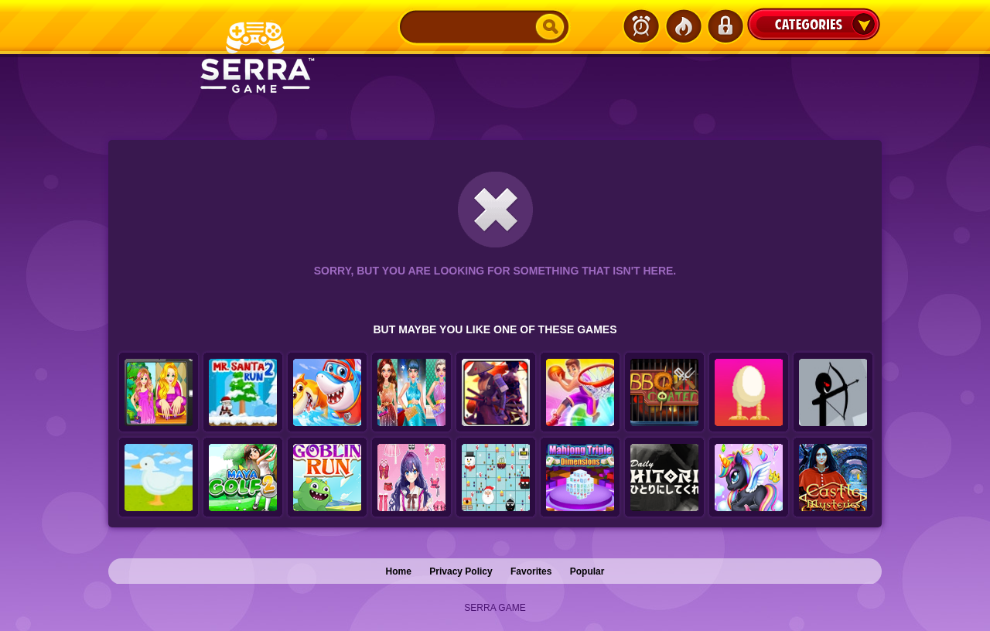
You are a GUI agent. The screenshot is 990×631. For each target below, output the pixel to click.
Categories (813, 24)
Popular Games (683, 26)
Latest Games (641, 26)
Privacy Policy (460, 571)
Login (724, 26)
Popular (587, 571)
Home (398, 571)
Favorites (530, 571)
